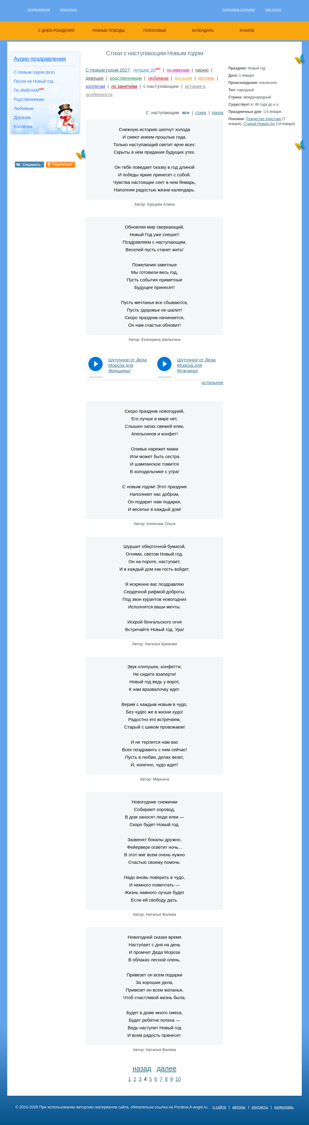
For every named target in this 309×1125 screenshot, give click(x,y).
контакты (260, 1107)
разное (247, 30)
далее (167, 1068)
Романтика (68, 9)
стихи (200, 112)
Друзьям (22, 117)
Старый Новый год (259, 124)
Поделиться (62, 164)
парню (202, 69)
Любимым (23, 108)
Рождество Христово (263, 119)
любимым (158, 78)
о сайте (219, 1107)
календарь (203, 30)
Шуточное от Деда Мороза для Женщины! (127, 365)
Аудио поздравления (40, 59)
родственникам (126, 78)
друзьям (183, 78)
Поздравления (39, 9)
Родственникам (29, 99)
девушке (95, 78)
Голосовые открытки (238, 9)
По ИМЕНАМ (29, 90)
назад (141, 1068)
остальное (212, 382)
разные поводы (109, 30)
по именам (178, 69)
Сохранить (31, 164)
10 (178, 1079)
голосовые (154, 30)
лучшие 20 (144, 69)
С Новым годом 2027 (108, 69)
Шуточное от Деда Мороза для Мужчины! (196, 365)
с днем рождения (56, 30)
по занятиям (124, 86)
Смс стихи (273, 9)
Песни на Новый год (33, 81)
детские (206, 78)
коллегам (95, 86)
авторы (238, 1107)
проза (217, 112)
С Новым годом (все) (34, 72)
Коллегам (23, 126)
